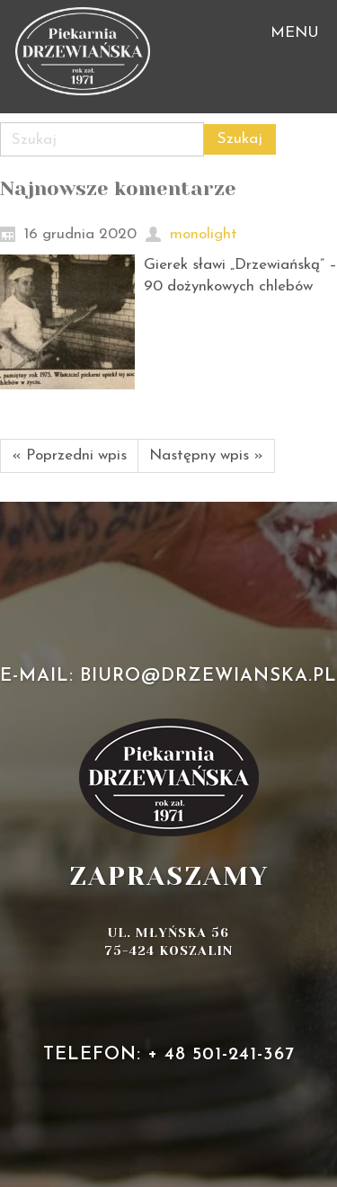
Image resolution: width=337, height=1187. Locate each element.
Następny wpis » (206, 455)
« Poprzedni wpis (69, 455)
